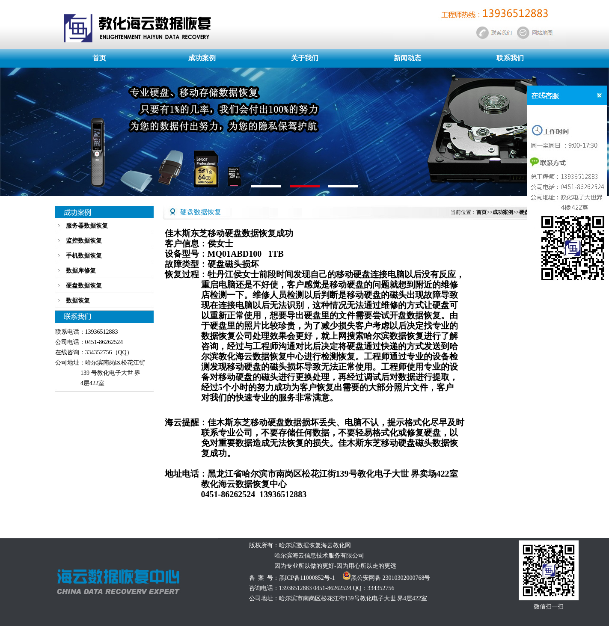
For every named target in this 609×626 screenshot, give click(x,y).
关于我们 (304, 58)
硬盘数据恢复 (84, 285)
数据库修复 (81, 270)
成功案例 (202, 58)
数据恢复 (78, 300)
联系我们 (510, 58)
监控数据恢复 (84, 240)
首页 (99, 58)
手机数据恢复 (84, 255)
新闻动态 (407, 58)
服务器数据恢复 (87, 226)
